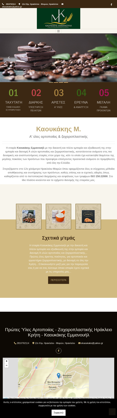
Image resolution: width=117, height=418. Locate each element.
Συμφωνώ (58, 412)
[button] (9, 57)
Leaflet (5, 398)
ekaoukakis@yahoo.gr (12, 7)
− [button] (6, 366)
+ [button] (6, 361)
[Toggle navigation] (58, 31)
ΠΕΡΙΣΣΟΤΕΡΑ (58, 280)
